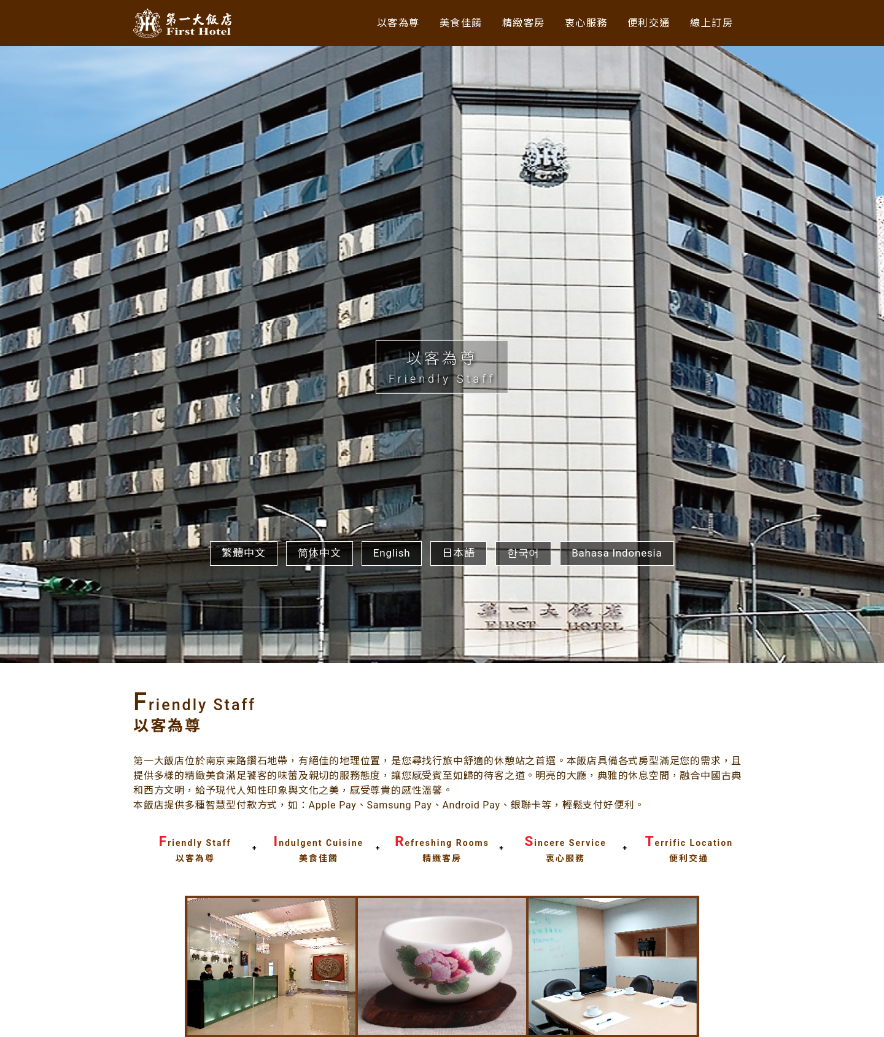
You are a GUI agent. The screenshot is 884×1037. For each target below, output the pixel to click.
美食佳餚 (449, 23)
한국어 (523, 872)
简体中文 (319, 872)
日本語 (458, 872)
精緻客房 (514, 23)
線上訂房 (710, 23)
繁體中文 (243, 872)
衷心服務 (580, 23)
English (392, 872)
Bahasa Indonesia (617, 872)
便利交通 (645, 23)
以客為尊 (384, 23)
